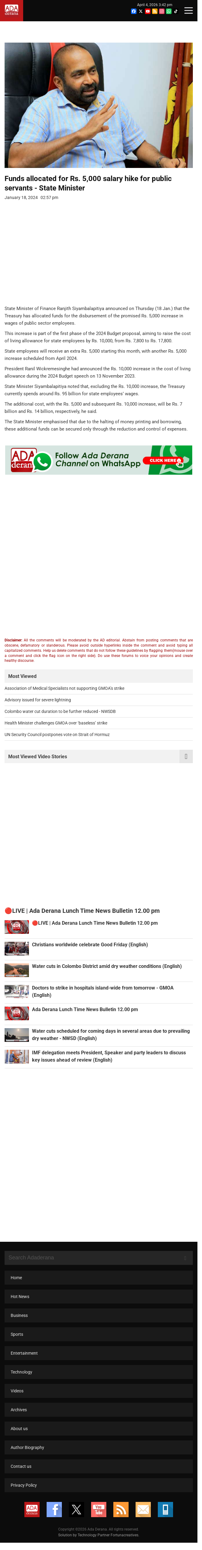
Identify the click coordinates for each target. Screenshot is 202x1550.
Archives (19, 1416)
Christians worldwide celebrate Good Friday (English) (90, 952)
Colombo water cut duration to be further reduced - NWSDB (60, 715)
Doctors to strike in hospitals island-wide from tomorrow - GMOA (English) (113, 995)
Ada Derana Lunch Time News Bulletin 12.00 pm (85, 1017)
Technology (21, 1379)
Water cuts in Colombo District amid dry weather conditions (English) (107, 973)
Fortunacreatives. (127, 1542)
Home (16, 1284)
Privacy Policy (24, 1492)
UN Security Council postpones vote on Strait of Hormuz (57, 738)
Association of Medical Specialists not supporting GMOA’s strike (64, 692)
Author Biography (27, 1454)
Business (19, 1322)
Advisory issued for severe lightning (38, 703)
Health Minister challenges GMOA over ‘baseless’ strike (56, 726)
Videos (17, 1397)
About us (19, 1435)
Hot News (20, 1303)
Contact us (21, 1473)
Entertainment (24, 1360)
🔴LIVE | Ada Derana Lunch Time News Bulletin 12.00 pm (95, 930)
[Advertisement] (96, 260)
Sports (17, 1341)
